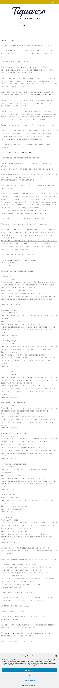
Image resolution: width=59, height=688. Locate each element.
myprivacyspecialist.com (19, 633)
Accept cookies (29, 670)
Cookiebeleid (25, 685)
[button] (56, 656)
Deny (29, 675)
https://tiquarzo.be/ (22, 67)
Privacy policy (44, 95)
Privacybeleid (32, 685)
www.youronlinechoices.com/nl (16, 153)
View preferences (29, 680)
